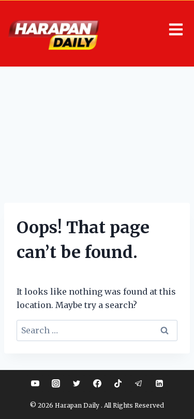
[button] (174, 30)
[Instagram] (56, 383)
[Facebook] (97, 383)
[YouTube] (35, 383)
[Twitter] (76, 383)
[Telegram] (138, 383)
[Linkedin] (159, 383)
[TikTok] (118, 383)
